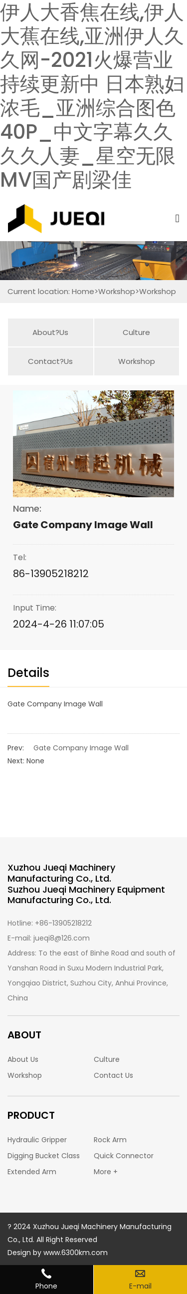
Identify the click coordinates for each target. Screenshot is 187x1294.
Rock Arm (110, 1140)
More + (106, 1172)
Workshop (116, 291)
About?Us (50, 332)
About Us (22, 1059)
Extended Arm (31, 1172)
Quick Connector (124, 1156)
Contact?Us (50, 361)
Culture (136, 332)
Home (83, 291)
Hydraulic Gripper (37, 1140)
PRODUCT (31, 1115)
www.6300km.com (75, 1253)
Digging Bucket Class (43, 1156)
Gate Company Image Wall (81, 748)
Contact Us (113, 1075)
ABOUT (24, 1034)
